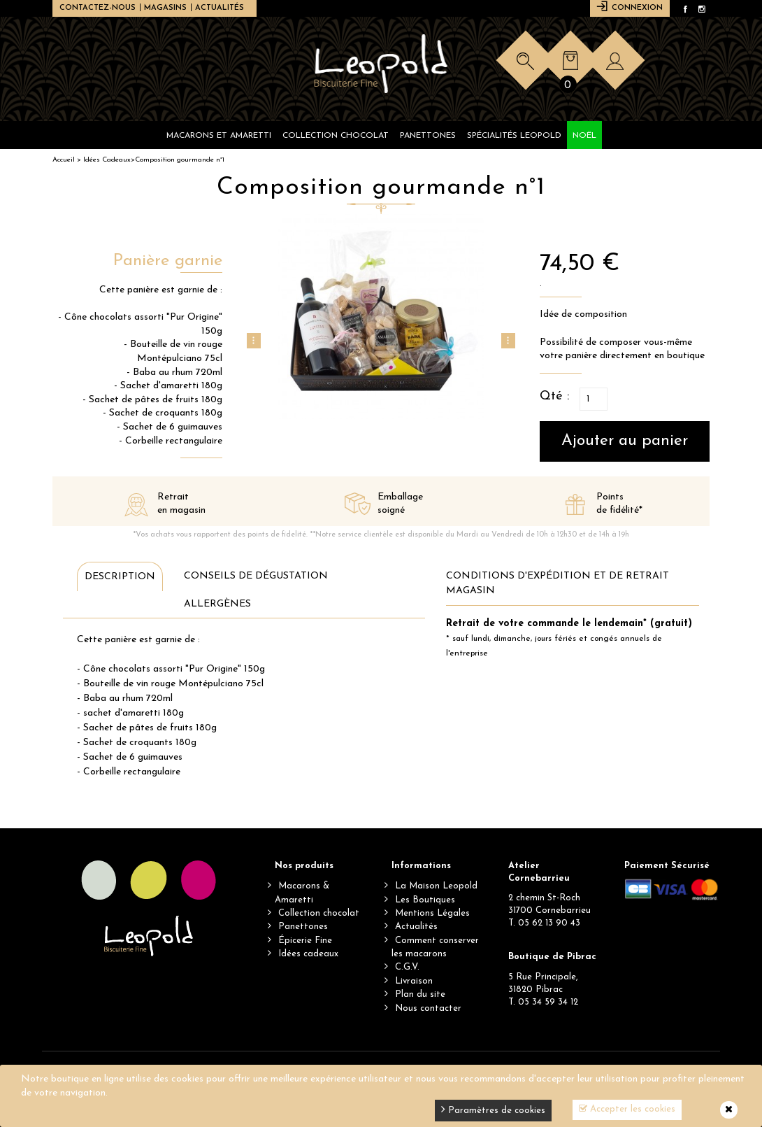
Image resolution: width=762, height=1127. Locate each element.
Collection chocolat (318, 913)
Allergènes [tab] (217, 604)
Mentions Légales (432, 913)
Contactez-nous (97, 8)
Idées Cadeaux (107, 160)
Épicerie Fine (305, 940)
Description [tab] (120, 577)
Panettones (303, 926)
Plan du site (420, 994)
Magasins (165, 8)
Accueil (63, 160)
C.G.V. (407, 967)
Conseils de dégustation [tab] (256, 576)
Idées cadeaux (308, 953)
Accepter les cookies (627, 1109)
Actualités (219, 8)
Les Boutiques (425, 900)
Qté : (554, 396)
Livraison (414, 981)
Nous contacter (428, 1008)
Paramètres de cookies (493, 1109)
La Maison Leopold (436, 886)
